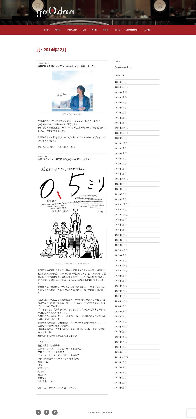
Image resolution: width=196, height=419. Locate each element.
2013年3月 (119, 352)
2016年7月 (119, 281)
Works (94, 30)
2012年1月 (119, 372)
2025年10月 (120, 87)
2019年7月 (119, 225)
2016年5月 (119, 286)
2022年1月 (119, 174)
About (59, 30)
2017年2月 (119, 260)
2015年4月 (119, 296)
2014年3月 (119, 316)
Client (117, 30)
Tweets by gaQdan (123, 67)
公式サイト (52, 147)
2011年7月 (119, 383)
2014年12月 (120, 301)
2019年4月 (119, 230)
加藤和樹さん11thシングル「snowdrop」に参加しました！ (67, 66)
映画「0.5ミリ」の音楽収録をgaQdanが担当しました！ (65, 159)
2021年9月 (119, 184)
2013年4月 (119, 347)
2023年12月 (120, 128)
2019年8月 (119, 220)
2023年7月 (119, 138)
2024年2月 (119, 118)
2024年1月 (119, 123)
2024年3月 (119, 112)
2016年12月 (120, 265)
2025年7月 (119, 97)
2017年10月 (120, 250)
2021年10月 (120, 179)
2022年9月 (119, 148)
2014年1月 (119, 321)
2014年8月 (119, 311)
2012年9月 (119, 362)
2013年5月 (119, 342)
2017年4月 (119, 255)
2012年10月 (120, 357)
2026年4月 (119, 82)
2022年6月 (119, 153)
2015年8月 (119, 291)
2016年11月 (120, 270)
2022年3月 (119, 169)
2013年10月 (120, 327)
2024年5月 (119, 107)
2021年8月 (119, 189)
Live (84, 30)
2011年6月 (119, 388)
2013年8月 (119, 332)
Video (106, 30)
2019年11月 (120, 214)
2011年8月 (119, 377)
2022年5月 (119, 158)
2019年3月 (119, 235)
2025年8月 (119, 92)
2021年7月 (119, 194)
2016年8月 (119, 276)
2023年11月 (120, 133)
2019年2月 (119, 240)
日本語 (148, 30)
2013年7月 (119, 337)
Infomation (72, 30)
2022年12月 (120, 143)
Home (46, 30)
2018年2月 (119, 245)
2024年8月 (119, 102)
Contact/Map (133, 30)
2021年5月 (119, 199)
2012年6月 (119, 367)
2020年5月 (119, 209)
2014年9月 (119, 306)
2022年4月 (119, 163)
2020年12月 (120, 204)
